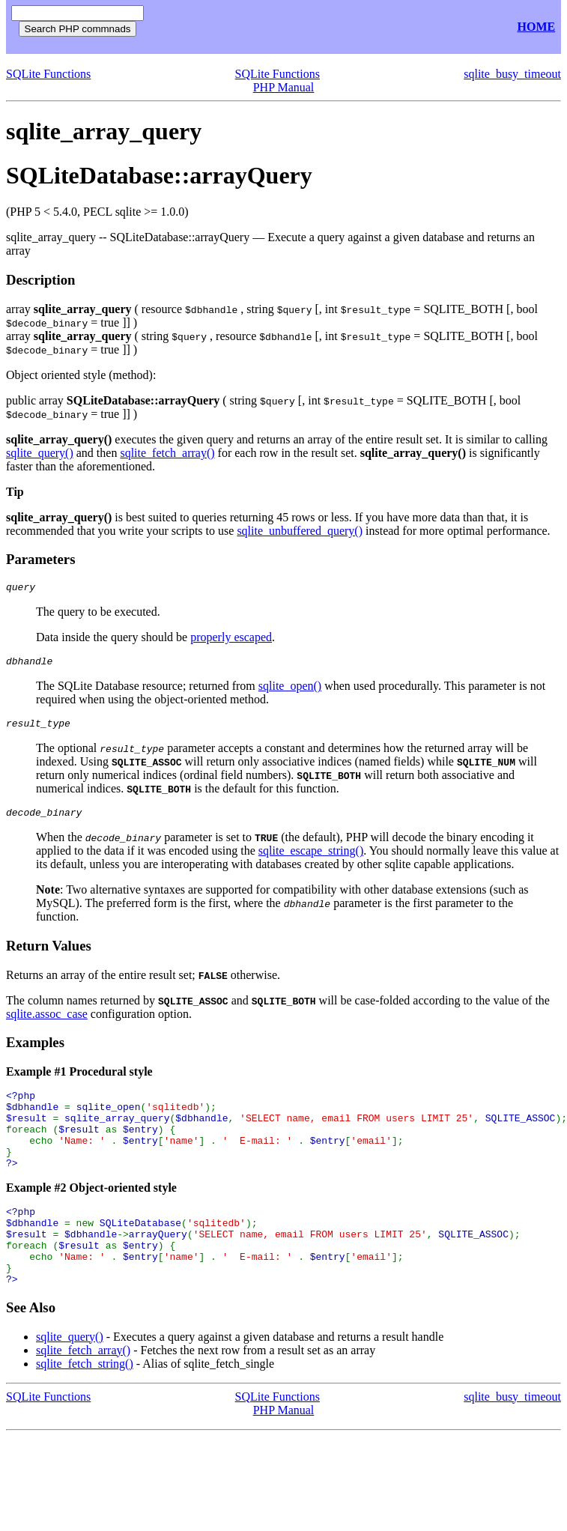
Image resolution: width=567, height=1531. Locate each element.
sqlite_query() (39, 452)
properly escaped (231, 639)
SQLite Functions (48, 73)
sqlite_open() (289, 690)
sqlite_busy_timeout (512, 73)
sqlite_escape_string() (310, 859)
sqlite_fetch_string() (84, 1404)
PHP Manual (284, 87)
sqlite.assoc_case (47, 1022)
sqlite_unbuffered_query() (300, 530)
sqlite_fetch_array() (167, 452)
